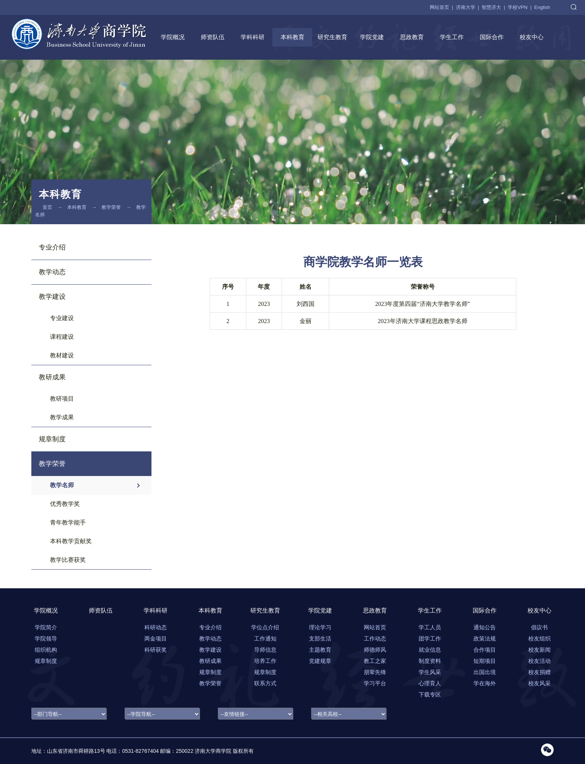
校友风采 (539, 683)
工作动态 (375, 638)
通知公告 (484, 627)
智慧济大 (491, 7)
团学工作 (430, 638)
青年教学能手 (68, 522)
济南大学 (465, 7)
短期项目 (484, 661)
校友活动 (539, 661)
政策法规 (484, 638)
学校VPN (518, 7)
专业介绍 (52, 247)
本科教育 (292, 37)
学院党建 (372, 37)
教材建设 (62, 355)
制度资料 (430, 661)
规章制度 (52, 439)
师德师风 (375, 649)
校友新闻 (539, 649)
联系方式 (265, 683)
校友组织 (539, 638)
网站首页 (439, 7)
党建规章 (320, 661)
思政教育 (412, 37)
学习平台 (375, 683)
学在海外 (484, 683)
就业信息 (430, 649)
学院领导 (46, 638)
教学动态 (52, 272)
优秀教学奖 (65, 504)
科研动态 (155, 627)
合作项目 (484, 649)
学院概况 (173, 37)
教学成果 (62, 417)
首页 (47, 207)
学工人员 (430, 627)
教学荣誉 (111, 207)
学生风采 (430, 672)
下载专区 (430, 694)
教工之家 (375, 661)
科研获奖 (155, 649)
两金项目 (155, 638)
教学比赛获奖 (68, 560)
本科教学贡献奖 (71, 541)
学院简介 (46, 627)
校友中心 (532, 37)
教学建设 (52, 296)
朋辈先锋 (375, 672)
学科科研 (253, 37)
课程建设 (62, 337)
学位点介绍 (265, 627)
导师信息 (265, 649)
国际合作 (492, 37)
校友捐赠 (539, 672)
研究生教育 (332, 37)
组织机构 (46, 649)
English (542, 7)
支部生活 (320, 638)
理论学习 (320, 627)
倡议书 (539, 627)
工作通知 (265, 638)
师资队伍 (213, 37)
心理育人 (430, 683)
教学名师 (62, 485)
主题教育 (320, 649)
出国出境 (484, 672)
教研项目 (62, 398)
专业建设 (62, 318)
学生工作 (452, 37)
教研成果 (52, 377)
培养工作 (265, 661)
